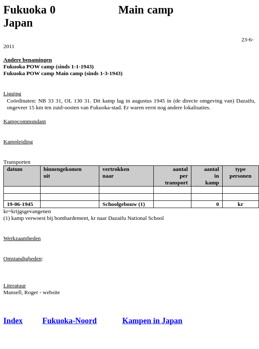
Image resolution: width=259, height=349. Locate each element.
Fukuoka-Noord (69, 320)
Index (13, 320)
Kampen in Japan (152, 320)
